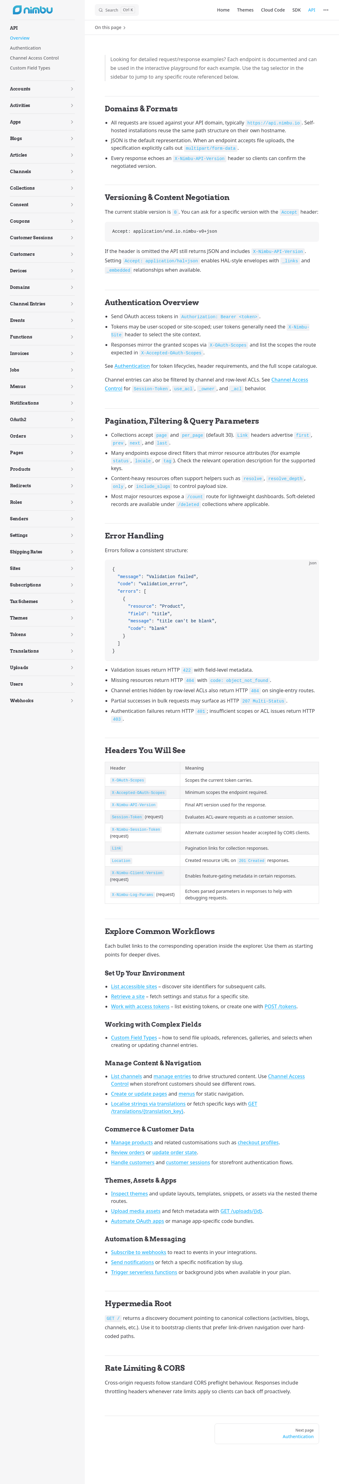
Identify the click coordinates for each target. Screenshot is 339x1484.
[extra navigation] (326, 10)
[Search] (117, 10)
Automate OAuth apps (137, 1221)
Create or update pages (139, 1093)
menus (187, 1093)
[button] (42, 28)
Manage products (132, 1142)
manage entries (172, 1076)
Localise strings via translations (148, 1103)
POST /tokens (280, 1006)
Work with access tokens (140, 1006)
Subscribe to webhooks (138, 1252)
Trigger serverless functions (144, 1272)
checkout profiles (258, 1142)
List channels (126, 1076)
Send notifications (132, 1262)
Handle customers (132, 1162)
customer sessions (188, 1162)
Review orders (128, 1152)
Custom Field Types (134, 1037)
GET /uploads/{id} (241, 1211)
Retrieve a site (128, 996)
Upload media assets (136, 1211)
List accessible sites (134, 986)
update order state (174, 1152)
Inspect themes (129, 1193)
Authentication (132, 365)
